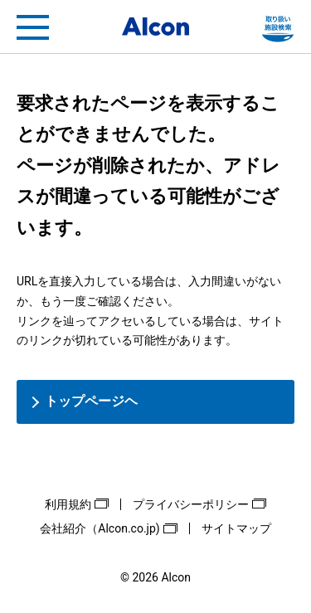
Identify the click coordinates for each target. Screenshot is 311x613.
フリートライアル (277, 27)
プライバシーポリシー (191, 504)
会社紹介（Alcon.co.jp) (99, 528)
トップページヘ (91, 401)
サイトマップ (236, 528)
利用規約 (68, 504)
